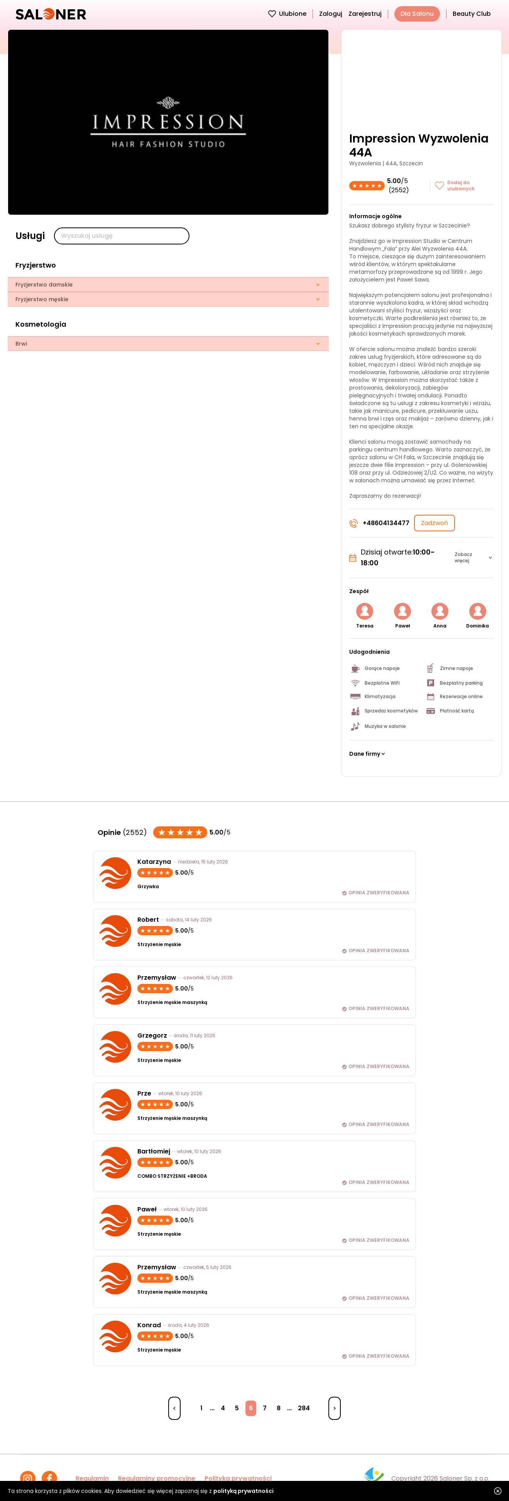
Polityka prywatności (238, 1478)
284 (304, 1408)
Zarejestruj (365, 13)
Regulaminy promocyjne (156, 1478)
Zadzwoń (434, 523)
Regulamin (92, 1478)
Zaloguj (330, 13)
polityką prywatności (243, 1491)
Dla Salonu (417, 13)
